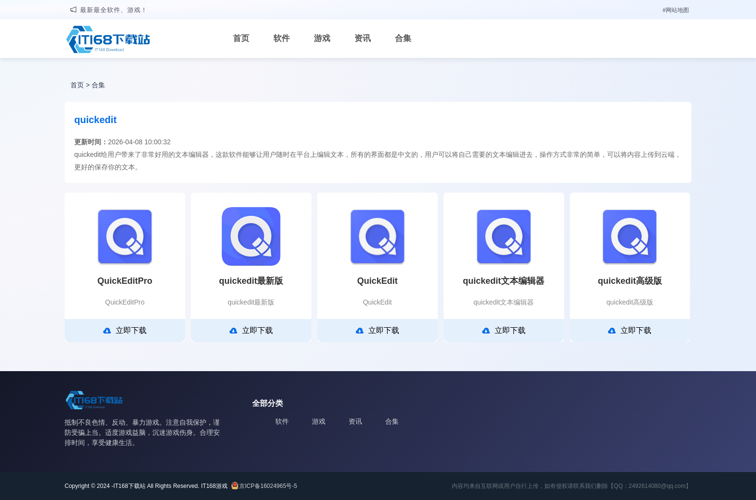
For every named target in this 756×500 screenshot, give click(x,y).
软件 (281, 38)
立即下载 (125, 330)
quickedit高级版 (630, 281)
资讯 (362, 38)
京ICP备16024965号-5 (268, 486)
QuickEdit (377, 281)
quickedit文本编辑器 (503, 281)
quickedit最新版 (251, 281)
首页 (241, 38)
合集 (403, 38)
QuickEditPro (124, 281)
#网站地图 (675, 10)
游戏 (322, 38)
